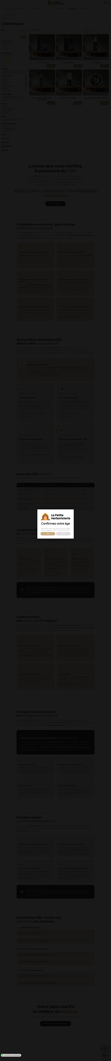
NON (63, 534)
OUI (48, 534)
